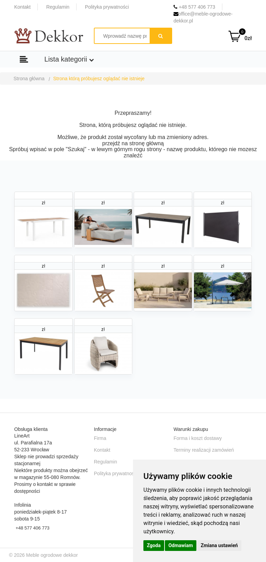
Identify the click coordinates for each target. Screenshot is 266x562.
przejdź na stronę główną (133, 143)
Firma (100, 438)
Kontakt (22, 7)
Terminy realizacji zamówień (204, 450)
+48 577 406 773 (194, 7)
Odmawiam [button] (180, 545)
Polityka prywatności (107, 7)
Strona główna (29, 78)
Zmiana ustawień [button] (219, 545)
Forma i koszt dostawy (198, 438)
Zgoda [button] (154, 545)
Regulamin (57, 7)
